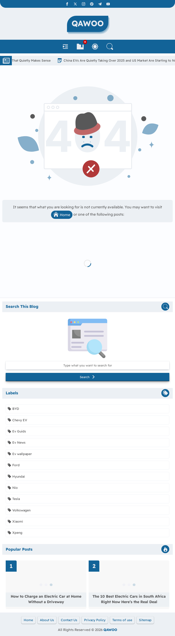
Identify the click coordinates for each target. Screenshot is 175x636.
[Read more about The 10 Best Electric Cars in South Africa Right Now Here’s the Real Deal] (129, 584)
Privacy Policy (95, 620)
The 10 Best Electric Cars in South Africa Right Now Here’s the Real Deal (129, 599)
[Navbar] (65, 46)
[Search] (110, 46)
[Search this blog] (87, 365)
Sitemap (145, 620)
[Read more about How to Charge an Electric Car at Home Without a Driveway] (46, 584)
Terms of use (122, 620)
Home (61, 214)
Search (87, 377)
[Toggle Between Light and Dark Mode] (95, 46)
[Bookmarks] (80, 46)
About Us (47, 620)
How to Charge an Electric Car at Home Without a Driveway (46, 599)
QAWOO (110, 630)
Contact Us (69, 620)
